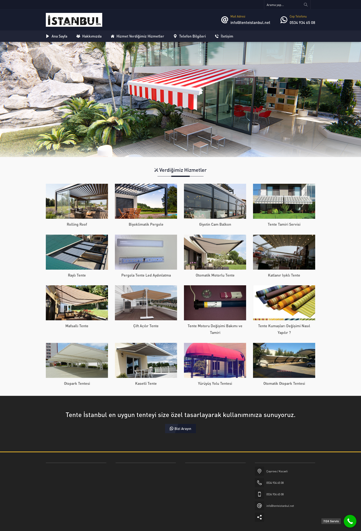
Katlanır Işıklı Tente (284, 275)
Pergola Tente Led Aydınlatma (146, 275)
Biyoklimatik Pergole (146, 224)
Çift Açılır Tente (146, 325)
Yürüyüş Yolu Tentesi (215, 383)
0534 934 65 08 (302, 22)
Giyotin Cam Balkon (215, 224)
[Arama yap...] (287, 4)
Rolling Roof (77, 224)
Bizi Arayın (180, 428)
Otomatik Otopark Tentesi (284, 383)
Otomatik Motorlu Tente (215, 275)
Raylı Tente (77, 275)
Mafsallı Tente (76, 325)
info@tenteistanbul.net (250, 22)
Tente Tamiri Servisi (284, 224)
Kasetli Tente (146, 383)
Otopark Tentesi (77, 383)
